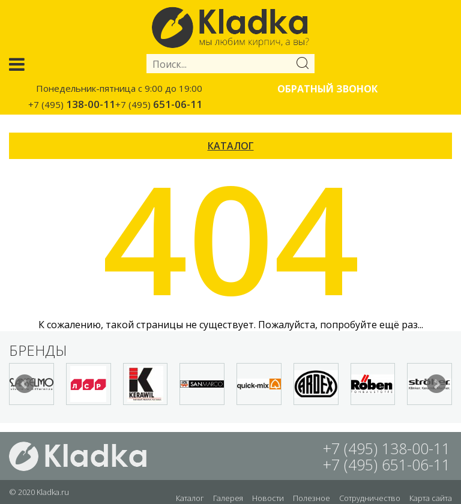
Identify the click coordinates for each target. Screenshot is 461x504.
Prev (24, 384)
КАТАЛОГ (231, 145)
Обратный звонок (327, 88)
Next (436, 384)
